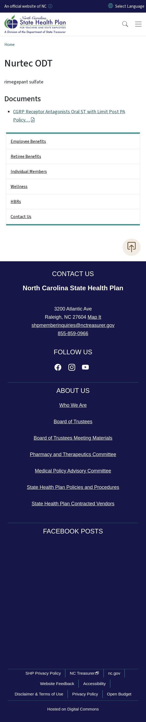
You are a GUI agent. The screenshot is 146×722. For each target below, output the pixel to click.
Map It (94, 317)
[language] (129, 6)
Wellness (19, 187)
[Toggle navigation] (138, 24)
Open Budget (119, 694)
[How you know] (49, 6)
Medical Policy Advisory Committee (73, 471)
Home (9, 45)
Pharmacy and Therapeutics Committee (73, 454)
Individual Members (29, 172)
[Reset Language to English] (110, 6)
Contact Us (21, 217)
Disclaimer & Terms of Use (39, 694)
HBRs (16, 202)
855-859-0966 (73, 333)
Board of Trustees (73, 421)
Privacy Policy (85, 694)
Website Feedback (57, 683)
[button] (121, 24)
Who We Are (73, 405)
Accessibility (94, 683)
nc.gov (114, 673)
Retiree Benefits (26, 156)
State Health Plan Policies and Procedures (73, 487)
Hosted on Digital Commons (73, 709)
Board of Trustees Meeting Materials (73, 438)
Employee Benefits (28, 141)
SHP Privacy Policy (43, 673)
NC (84, 673)
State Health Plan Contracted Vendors (73, 503)
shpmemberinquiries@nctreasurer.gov (73, 325)
